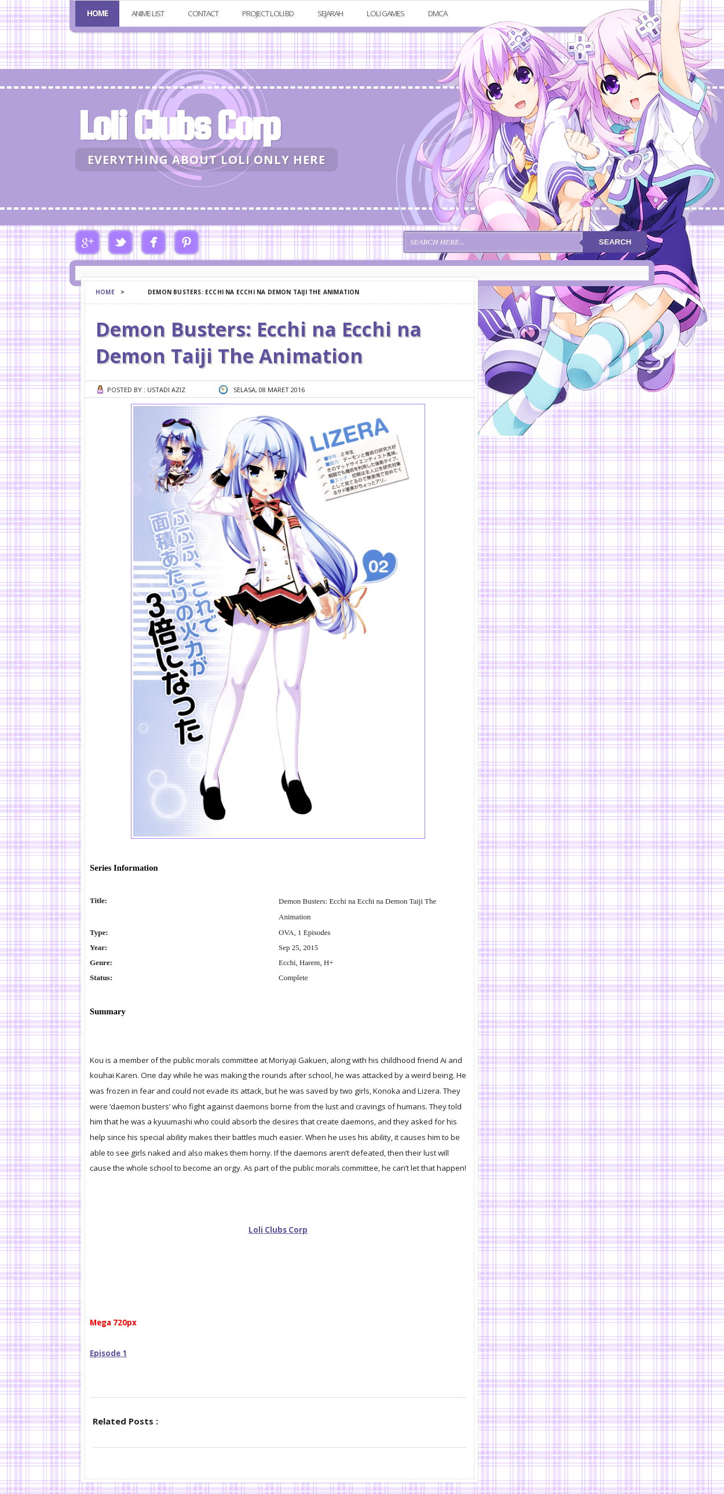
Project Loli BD (268, 13)
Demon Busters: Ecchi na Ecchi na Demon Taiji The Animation (259, 342)
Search (615, 242)
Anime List (147, 13)
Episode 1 (108, 1353)
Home (97, 13)
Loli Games (385, 13)
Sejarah (330, 13)
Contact (203, 13)
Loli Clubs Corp (178, 125)
